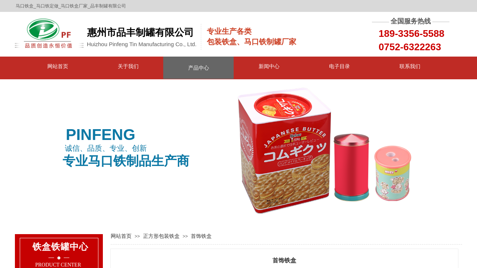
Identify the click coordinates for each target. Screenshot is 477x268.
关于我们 (128, 66)
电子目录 (339, 66)
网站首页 (57, 66)
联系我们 (409, 66)
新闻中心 (269, 66)
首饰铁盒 (201, 236)
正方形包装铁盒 (161, 236)
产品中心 (198, 68)
